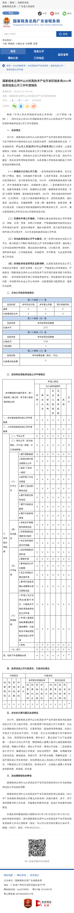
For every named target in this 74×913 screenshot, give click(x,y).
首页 (13, 51)
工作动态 (39, 58)
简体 (4, 2)
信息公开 (39, 51)
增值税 (11, 43)
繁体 (12, 2)
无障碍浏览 (23, 2)
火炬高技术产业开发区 (38, 65)
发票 (35, 43)
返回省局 (63, 54)
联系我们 (34, 875)
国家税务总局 (9, 6)
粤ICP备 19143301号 (42, 889)
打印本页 (36, 100)
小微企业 (20, 43)
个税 (4, 43)
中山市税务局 (19, 65)
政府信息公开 (57, 65)
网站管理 (21, 875)
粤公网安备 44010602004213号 (19, 894)
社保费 (28, 43)
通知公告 (13, 58)
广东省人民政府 (27, 6)
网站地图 (8, 875)
